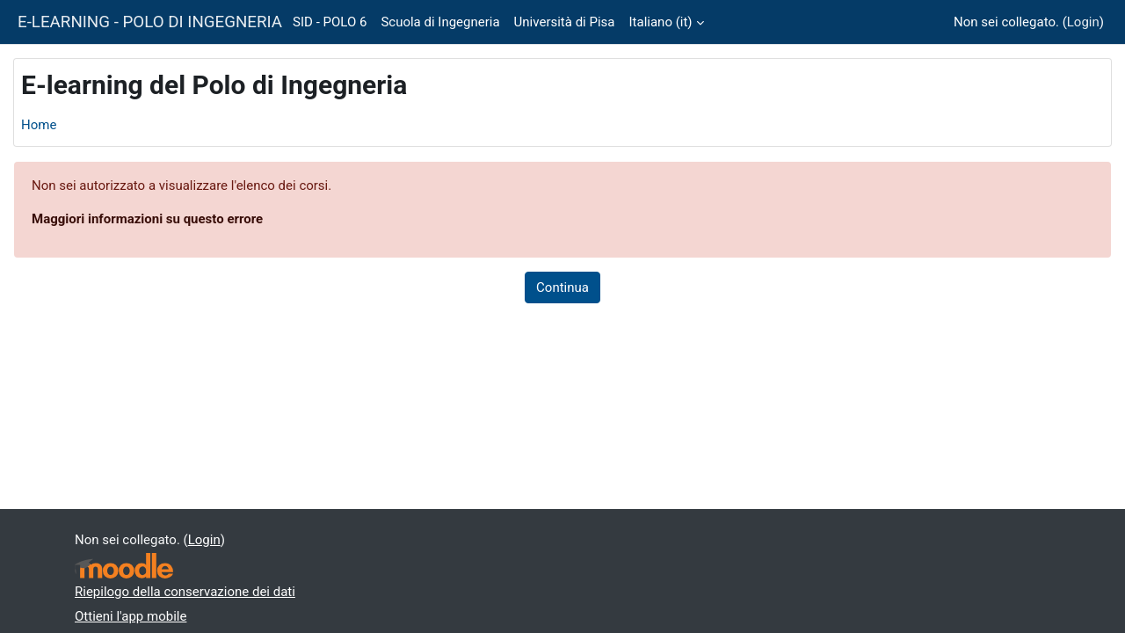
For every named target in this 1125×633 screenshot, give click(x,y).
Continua (562, 287)
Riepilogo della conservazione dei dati (185, 592)
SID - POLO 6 (330, 22)
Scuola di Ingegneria (440, 22)
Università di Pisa (564, 22)
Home (38, 125)
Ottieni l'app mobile (130, 616)
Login (1083, 22)
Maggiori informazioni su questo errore (147, 219)
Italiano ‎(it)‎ (661, 22)
